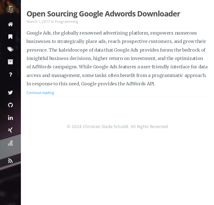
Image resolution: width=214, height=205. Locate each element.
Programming (66, 21)
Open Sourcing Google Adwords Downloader (103, 14)
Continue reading (40, 92)
